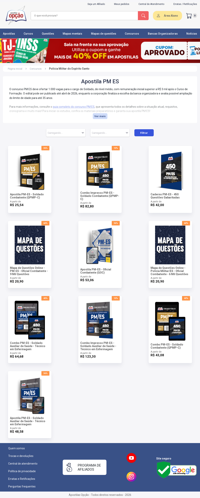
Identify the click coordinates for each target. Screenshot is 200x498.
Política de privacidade (22, 471)
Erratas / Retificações (185, 4)
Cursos (28, 33)
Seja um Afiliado (96, 4)
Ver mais (100, 116)
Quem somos (16, 448)
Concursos (132, 33)
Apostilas (9, 33)
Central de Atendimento (151, 4)
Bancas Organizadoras (163, 33)
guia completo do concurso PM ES (74, 106)
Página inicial (15, 68)
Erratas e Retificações (21, 478)
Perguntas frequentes (22, 486)
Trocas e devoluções (20, 456)
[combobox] (84, 15)
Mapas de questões (103, 33)
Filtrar (144, 132)
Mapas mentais (72, 33)
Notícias (191, 33)
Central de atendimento (23, 463)
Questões (48, 33)
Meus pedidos (121, 4)
